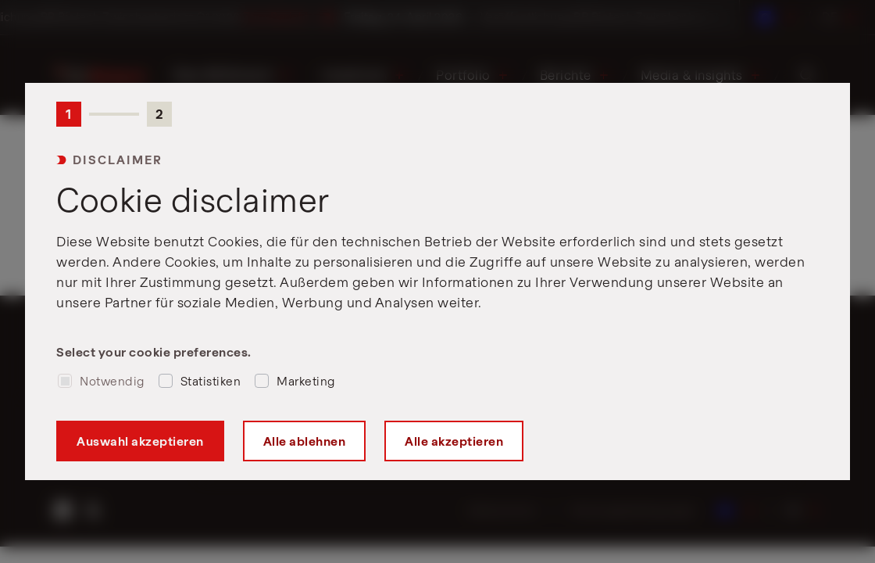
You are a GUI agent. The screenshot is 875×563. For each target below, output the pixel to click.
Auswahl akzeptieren (140, 441)
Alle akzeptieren (454, 441)
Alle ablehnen (304, 441)
